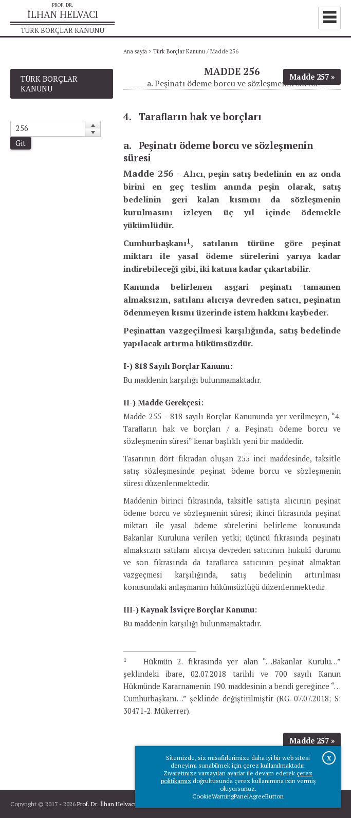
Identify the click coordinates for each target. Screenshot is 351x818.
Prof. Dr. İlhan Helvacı (106, 804)
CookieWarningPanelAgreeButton (238, 796)
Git (20, 143)
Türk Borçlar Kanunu (179, 51)
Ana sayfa (135, 51)
